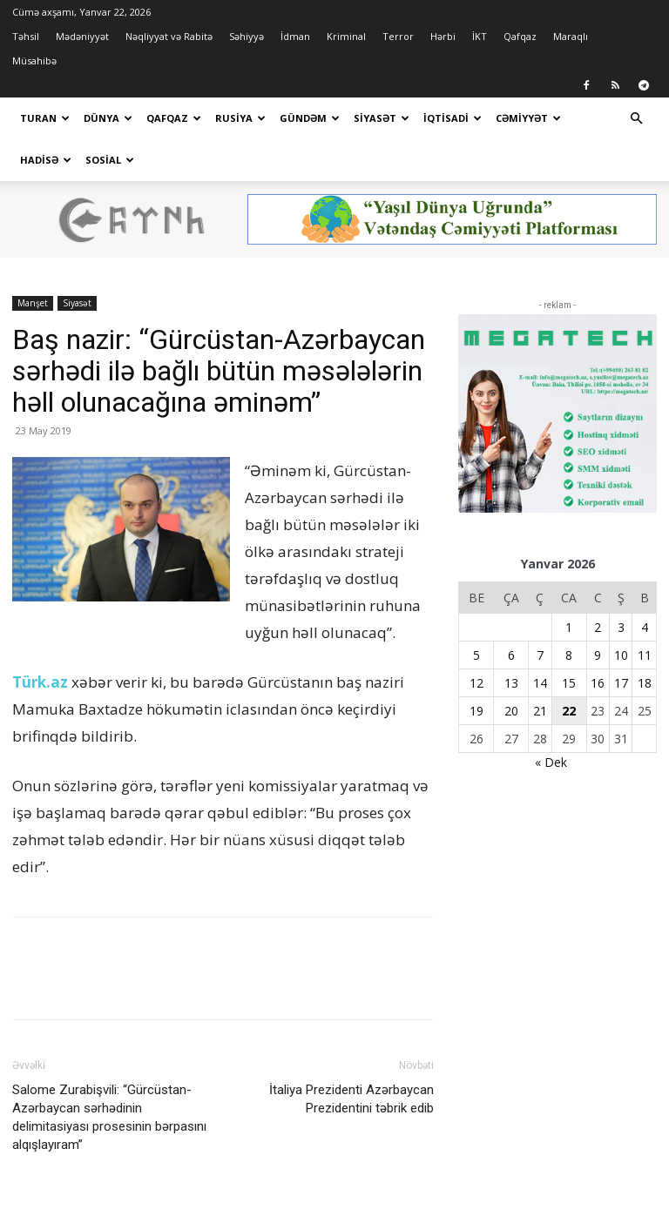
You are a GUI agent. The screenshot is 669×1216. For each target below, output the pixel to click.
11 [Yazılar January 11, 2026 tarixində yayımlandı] (645, 613)
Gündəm (310, 117)
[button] (636, 119)
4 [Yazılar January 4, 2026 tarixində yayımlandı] (644, 585)
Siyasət (381, 117)
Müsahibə (34, 60)
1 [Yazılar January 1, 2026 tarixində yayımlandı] (568, 585)
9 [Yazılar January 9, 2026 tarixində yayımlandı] (597, 613)
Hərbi (443, 36)
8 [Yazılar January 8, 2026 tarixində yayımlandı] (568, 613)
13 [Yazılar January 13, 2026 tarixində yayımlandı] (511, 641)
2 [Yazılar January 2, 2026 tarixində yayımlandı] (597, 585)
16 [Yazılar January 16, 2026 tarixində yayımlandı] (598, 641)
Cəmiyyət (528, 117)
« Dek (551, 720)
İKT (479, 36)
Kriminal (346, 36)
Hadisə (45, 159)
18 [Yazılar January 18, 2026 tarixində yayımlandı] (645, 641)
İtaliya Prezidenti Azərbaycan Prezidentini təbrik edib (351, 1057)
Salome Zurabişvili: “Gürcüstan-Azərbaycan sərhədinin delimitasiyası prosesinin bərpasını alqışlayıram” (109, 1075)
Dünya (108, 117)
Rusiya (240, 117)
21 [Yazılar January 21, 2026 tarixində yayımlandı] (540, 669)
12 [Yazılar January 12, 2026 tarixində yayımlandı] (476, 641)
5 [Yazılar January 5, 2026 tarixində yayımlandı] (476, 613)
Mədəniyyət (82, 36)
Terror (398, 36)
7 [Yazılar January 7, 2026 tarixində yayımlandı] (540, 613)
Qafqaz (520, 36)
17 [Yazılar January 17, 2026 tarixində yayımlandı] (621, 641)
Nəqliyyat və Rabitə (169, 36)
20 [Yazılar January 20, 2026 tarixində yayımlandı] (511, 669)
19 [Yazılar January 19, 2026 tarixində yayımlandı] (476, 669)
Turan (45, 117)
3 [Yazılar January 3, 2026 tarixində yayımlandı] (621, 585)
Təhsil (25, 36)
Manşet (32, 261)
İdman (295, 36)
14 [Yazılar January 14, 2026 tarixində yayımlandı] (540, 641)
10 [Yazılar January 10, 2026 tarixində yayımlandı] (621, 613)
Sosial (109, 159)
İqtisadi (452, 117)
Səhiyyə (246, 36)
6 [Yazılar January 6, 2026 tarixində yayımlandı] (511, 613)
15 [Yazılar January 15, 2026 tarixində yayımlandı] (569, 641)
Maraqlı (570, 36)
